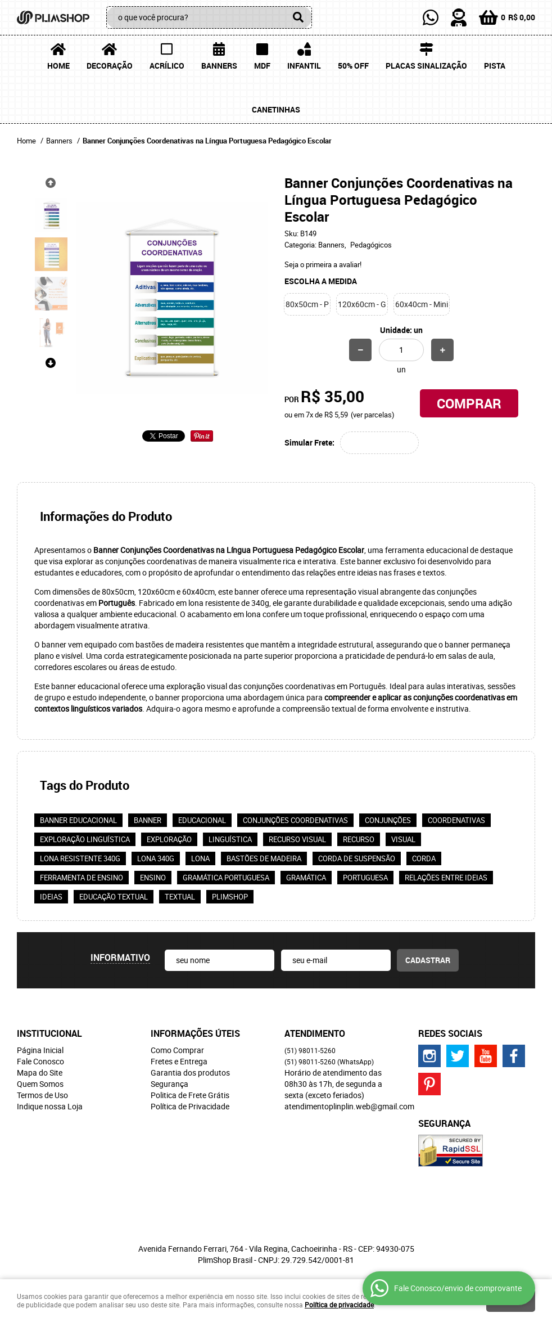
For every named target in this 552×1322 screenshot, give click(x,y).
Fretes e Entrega (179, 1061)
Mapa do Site (39, 1072)
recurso (358, 839)
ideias (51, 897)
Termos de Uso (42, 1095)
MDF (262, 65)
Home (58, 65)
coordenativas (456, 820)
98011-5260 (310, 1050)
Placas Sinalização (426, 65)
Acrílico (167, 65)
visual (403, 839)
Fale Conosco (40, 1061)
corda (424, 858)
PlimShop (230, 897)
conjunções (388, 820)
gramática (306, 878)
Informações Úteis (195, 1033)
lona (200, 858)
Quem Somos (40, 1083)
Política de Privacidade (190, 1106)
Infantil (304, 65)
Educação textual (113, 897)
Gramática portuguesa (226, 878)
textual (180, 897)
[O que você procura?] (298, 17)
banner (147, 820)
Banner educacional (78, 820)
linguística (230, 839)
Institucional (49, 1033)
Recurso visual (297, 839)
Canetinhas (276, 109)
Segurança (169, 1083)
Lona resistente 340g (80, 858)
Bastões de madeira (264, 858)
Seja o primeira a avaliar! (322, 264)
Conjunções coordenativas (295, 820)
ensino (153, 878)
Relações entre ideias (446, 878)
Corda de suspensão (356, 858)
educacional (202, 820)
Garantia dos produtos (190, 1072)
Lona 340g (155, 858)
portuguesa (365, 878)
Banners (219, 65)
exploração (169, 839)
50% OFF (353, 65)
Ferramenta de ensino (81, 878)
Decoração (110, 65)
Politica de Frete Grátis (190, 1095)
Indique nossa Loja (50, 1106)
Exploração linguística (85, 839)
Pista (494, 65)
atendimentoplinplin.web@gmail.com (349, 1106)
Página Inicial (40, 1050)
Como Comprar (177, 1050)
